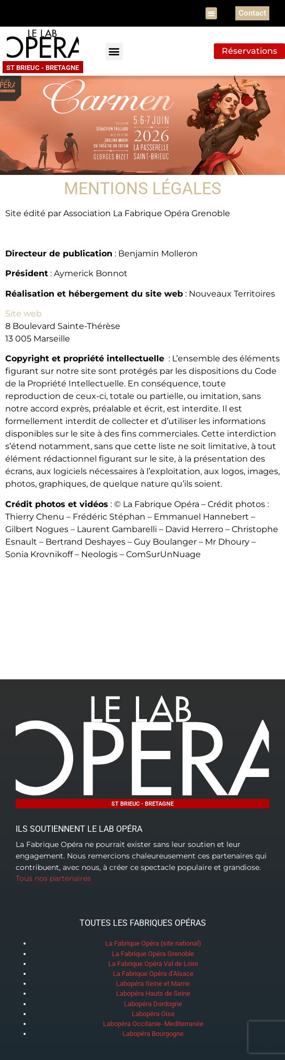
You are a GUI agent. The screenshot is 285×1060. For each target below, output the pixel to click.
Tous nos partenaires (53, 878)
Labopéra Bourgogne (153, 1034)
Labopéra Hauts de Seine (153, 993)
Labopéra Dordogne (153, 1004)
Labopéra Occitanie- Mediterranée (153, 1024)
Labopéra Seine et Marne (153, 983)
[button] (212, 13)
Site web (23, 314)
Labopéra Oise (153, 1014)
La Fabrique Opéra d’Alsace (153, 973)
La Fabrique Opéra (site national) (153, 943)
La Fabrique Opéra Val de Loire (153, 964)
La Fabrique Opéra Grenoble (153, 954)
